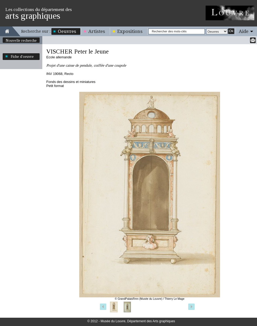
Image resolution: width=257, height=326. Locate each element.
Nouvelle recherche (21, 40)
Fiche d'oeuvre (22, 56)
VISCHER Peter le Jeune (77, 51)
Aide (243, 31)
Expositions (129, 31)
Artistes (96, 31)
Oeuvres (67, 31)
